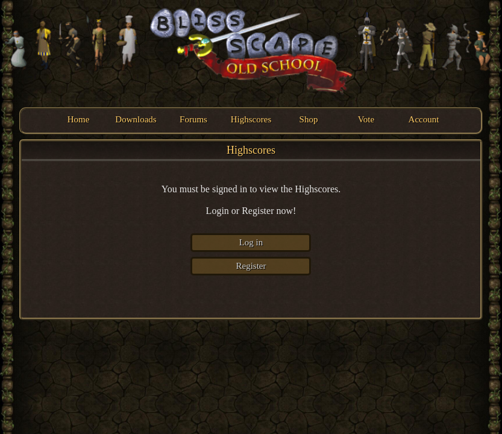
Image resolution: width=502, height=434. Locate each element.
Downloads (135, 119)
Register (251, 266)
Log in (251, 242)
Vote (366, 119)
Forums (193, 119)
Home (78, 119)
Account (424, 119)
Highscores (251, 119)
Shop (309, 119)
